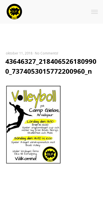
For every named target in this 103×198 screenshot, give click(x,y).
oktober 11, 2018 (19, 53)
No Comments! (46, 53)
